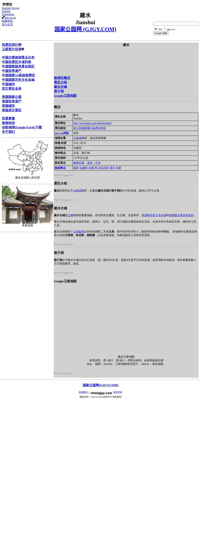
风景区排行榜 (11, 45)
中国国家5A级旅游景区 (18, 75)
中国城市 (8, 84)
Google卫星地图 (65, 95)
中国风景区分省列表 (16, 62)
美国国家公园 (11, 97)
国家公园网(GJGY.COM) (100, 385)
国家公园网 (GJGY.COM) (85, 29)
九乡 (98, 162)
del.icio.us (10, 17)
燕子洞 (59, 91)
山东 (76, 231)
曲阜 (81, 231)
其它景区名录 (11, 88)
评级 (62, 133)
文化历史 (103, 167)
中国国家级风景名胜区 (18, 66)
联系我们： (84, 392)
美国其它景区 (11, 110)
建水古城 (60, 87)
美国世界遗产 (11, 101)
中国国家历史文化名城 (18, 80)
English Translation (8, 13)
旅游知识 (8, 123)
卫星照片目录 (13, 49)
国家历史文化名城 (155, 215)
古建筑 (83, 167)
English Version (10, 8)
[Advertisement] (182, 9)
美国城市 (8, 106)
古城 (91, 167)
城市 (76, 167)
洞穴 (112, 167)
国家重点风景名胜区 (93, 128)
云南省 (77, 138)
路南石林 (78, 162)
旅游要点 (60, 167)
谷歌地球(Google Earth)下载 (22, 127)
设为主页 (7, 24)
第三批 (77, 128)
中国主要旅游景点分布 (18, 57)
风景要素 (8, 118)
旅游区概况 (62, 78)
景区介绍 (60, 82)
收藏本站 (7, 21)
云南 (70, 215)
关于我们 (8, 132)
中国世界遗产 (11, 71)
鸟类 (118, 167)
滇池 (89, 162)
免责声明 (117, 392)
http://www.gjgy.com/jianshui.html (92, 123)
